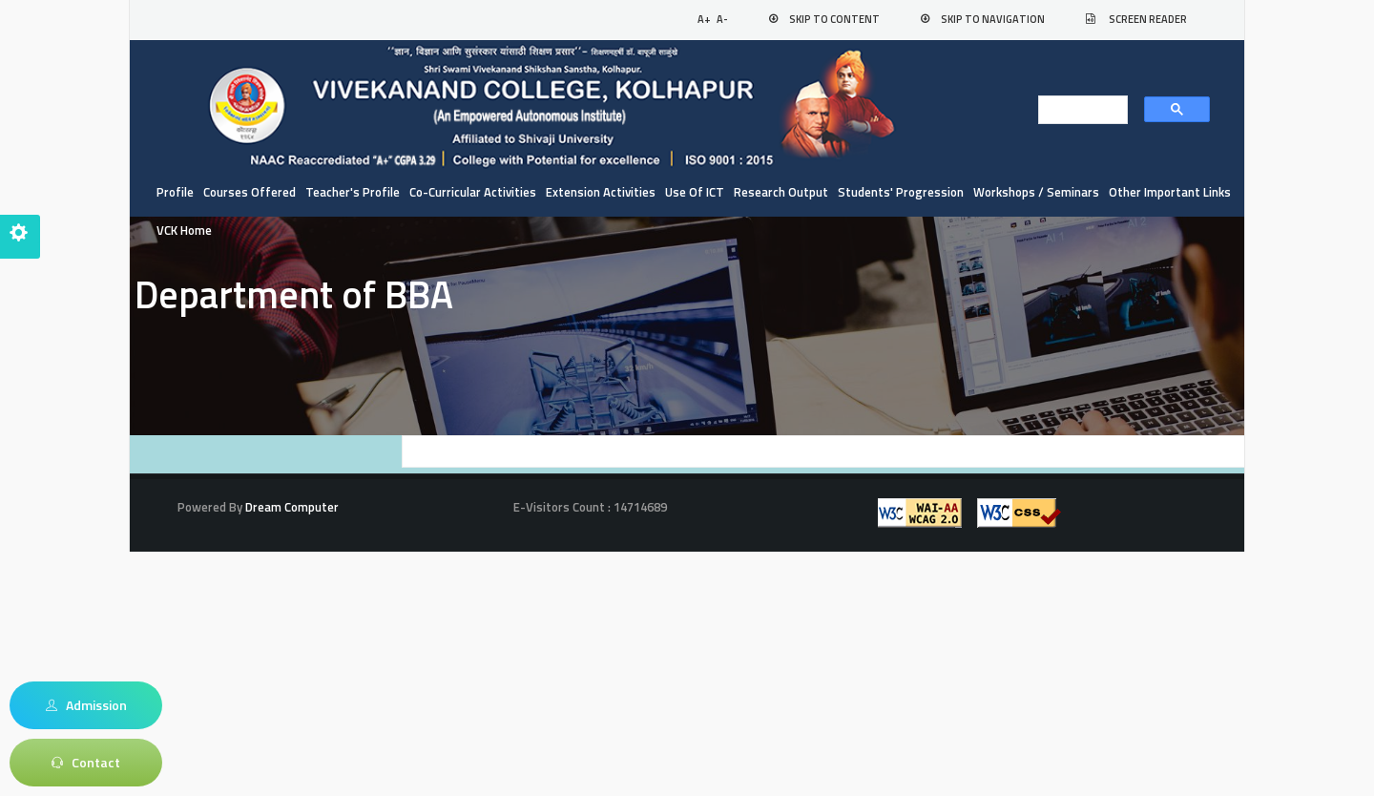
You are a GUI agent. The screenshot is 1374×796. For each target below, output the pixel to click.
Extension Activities (601, 191)
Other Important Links (1170, 191)
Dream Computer (290, 506)
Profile (175, 191)
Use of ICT (694, 191)
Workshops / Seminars (1036, 191)
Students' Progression (901, 191)
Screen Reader (1148, 19)
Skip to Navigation (993, 19)
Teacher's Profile (352, 191)
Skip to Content (834, 19)
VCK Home (184, 230)
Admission (86, 705)
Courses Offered (249, 191)
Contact (86, 762)
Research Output (781, 191)
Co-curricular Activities (472, 191)
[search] (1077, 110)
